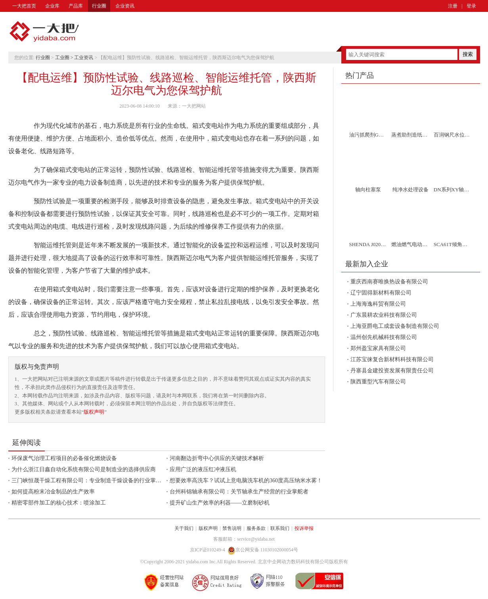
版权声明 (94, 412)
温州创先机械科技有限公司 (383, 337)
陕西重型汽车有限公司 (378, 382)
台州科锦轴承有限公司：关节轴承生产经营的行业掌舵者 (239, 492)
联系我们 (279, 528)
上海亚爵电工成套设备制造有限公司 (394, 326)
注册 (452, 6)
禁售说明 (231, 528)
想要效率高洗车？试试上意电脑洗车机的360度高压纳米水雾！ (246, 480)
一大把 (44, 32)
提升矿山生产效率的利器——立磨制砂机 (220, 503)
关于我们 (183, 528)
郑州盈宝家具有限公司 (378, 348)
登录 (471, 6)
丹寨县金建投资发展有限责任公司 (392, 371)
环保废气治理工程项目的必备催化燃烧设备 (64, 458)
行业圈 (99, 6)
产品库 (76, 6)
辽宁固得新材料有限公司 (380, 293)
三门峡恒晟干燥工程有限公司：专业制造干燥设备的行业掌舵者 (89, 480)
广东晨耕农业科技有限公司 (383, 315)
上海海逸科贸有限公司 (378, 304)
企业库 (52, 6)
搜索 (468, 54)
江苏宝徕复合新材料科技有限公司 (392, 359)
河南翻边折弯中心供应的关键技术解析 (217, 458)
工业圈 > (65, 57)
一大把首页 (24, 6)
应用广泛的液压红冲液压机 (203, 469)
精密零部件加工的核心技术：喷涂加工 (58, 503)
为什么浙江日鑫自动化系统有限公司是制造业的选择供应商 (83, 469)
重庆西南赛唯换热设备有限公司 (389, 282)
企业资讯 (124, 6)
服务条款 (256, 528)
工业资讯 (83, 57)
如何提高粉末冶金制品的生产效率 (53, 492)
